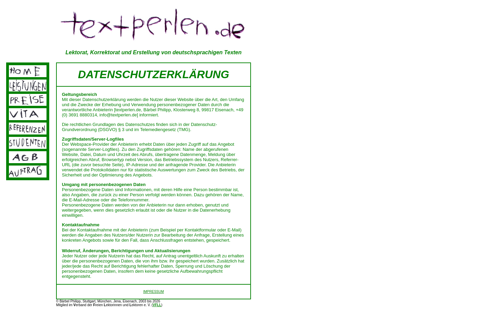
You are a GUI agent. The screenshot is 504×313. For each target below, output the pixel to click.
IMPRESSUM (153, 292)
